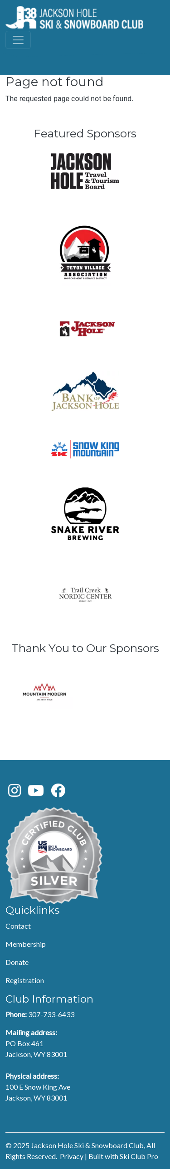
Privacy (71, 1156)
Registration (24, 980)
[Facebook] (58, 793)
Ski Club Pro (139, 1156)
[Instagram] (14, 793)
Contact (18, 925)
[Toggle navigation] (18, 40)
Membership (25, 944)
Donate (17, 962)
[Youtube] (36, 793)
